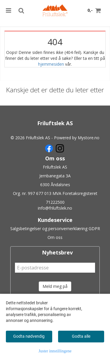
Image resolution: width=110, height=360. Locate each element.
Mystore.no (88, 137)
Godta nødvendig (29, 336)
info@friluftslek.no (55, 208)
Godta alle (81, 336)
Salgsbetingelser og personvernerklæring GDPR (55, 228)
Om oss (55, 237)
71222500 (55, 202)
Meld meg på (55, 286)
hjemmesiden (51, 64)
